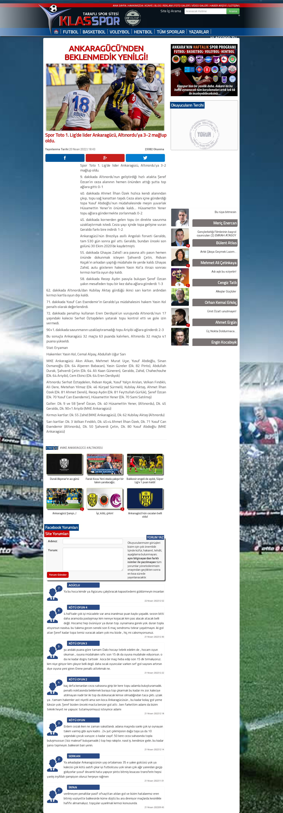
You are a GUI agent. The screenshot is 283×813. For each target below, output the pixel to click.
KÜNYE (149, 5)
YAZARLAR (199, 32)
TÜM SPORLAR (171, 32)
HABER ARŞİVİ (218, 5)
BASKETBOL (94, 32)
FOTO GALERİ (182, 5)
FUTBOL (70, 32)
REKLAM (168, 5)
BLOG (157, 5)
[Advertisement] (62, 222)
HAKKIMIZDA (135, 5)
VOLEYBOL (120, 32)
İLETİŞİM (233, 5)
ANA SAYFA (120, 5)
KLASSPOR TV (223, 38)
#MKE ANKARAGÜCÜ (73, 447)
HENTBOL (143, 32)
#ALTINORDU (94, 447)
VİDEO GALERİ (200, 5)
